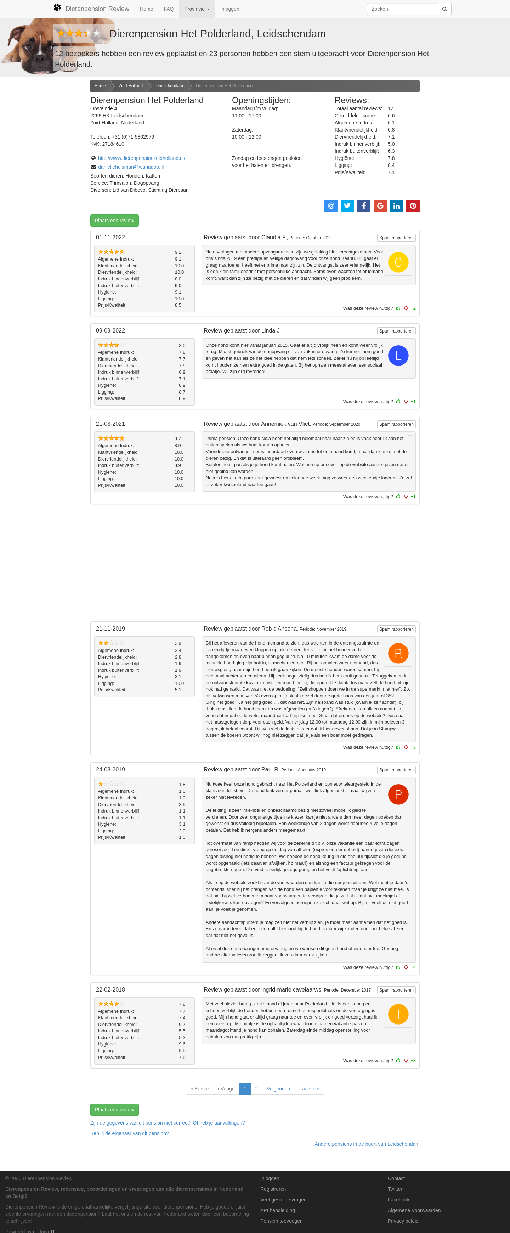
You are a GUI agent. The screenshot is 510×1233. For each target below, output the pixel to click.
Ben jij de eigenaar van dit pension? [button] (129, 1133)
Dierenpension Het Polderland (224, 85)
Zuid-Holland (131, 85)
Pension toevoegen (281, 1221)
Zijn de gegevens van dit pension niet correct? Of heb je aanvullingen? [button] (167, 1123)
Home (146, 9)
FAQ (169, 9)
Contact (396, 1178)
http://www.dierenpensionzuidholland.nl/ (141, 158)
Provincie (196, 9)
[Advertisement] (42, 191)
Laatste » (309, 1089)
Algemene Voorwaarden (414, 1210)
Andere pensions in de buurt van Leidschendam (367, 1144)
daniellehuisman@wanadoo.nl (131, 167)
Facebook (398, 1200)
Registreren (273, 1189)
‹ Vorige (225, 1089)
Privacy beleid (403, 1221)
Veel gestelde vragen (283, 1200)
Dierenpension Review (91, 7)
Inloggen (229, 9)
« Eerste (199, 1089)
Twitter (395, 1189)
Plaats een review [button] (114, 220)
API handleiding (277, 1210)
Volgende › (278, 1089)
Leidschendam (169, 85)
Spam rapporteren (396, 237)
